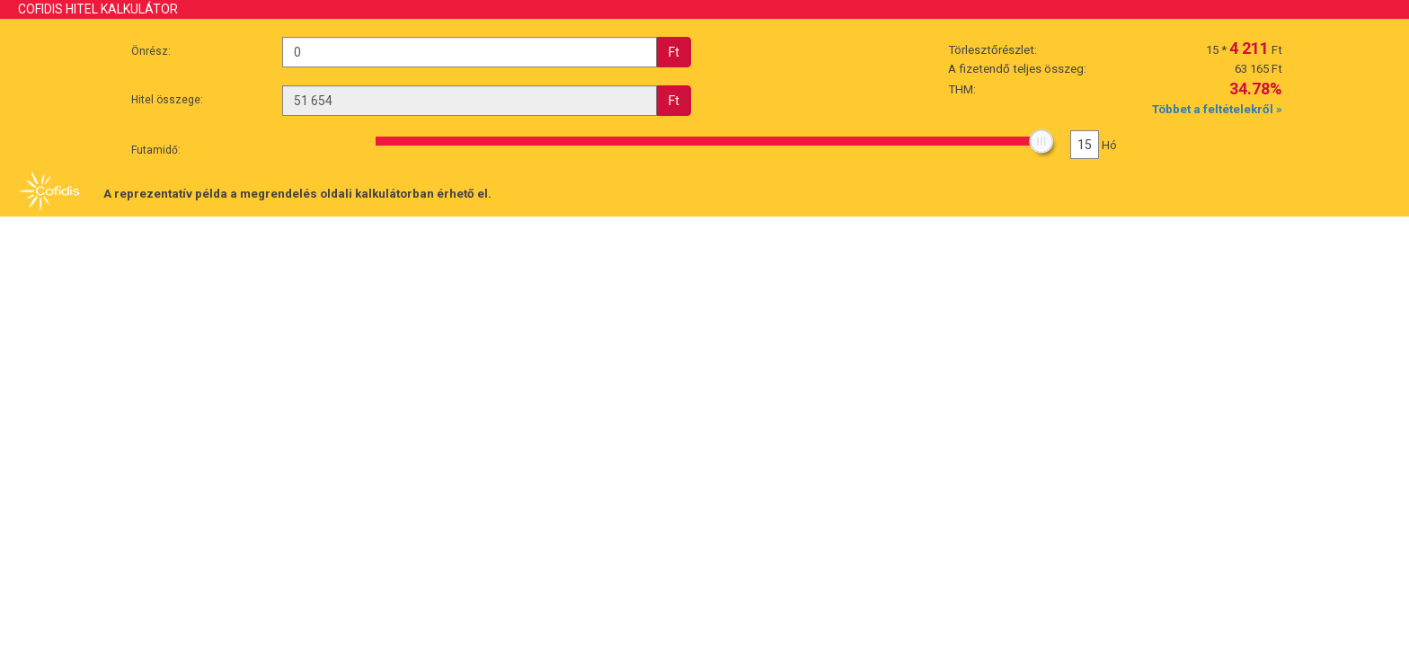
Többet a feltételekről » (1217, 109)
